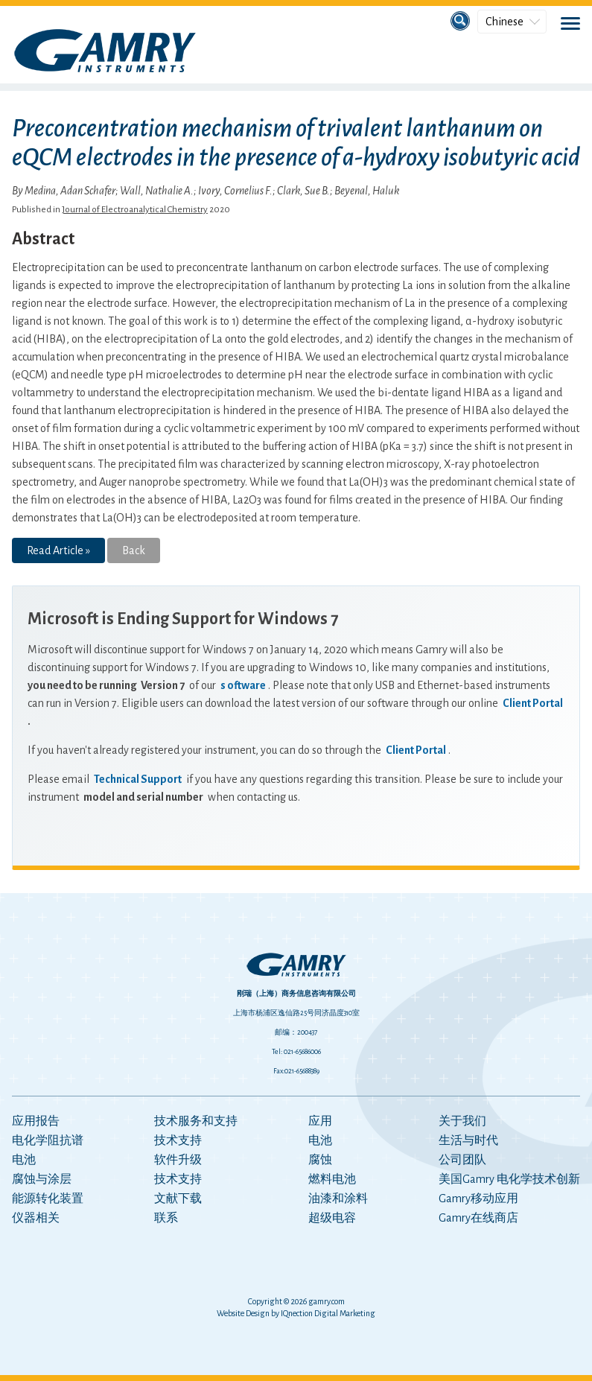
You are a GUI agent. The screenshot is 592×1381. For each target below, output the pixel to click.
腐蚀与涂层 (41, 1179)
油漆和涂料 (338, 1198)
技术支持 (178, 1140)
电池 (24, 1160)
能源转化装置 (47, 1198)
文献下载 (178, 1198)
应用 (320, 1121)
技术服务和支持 (196, 1121)
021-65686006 (302, 1051)
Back (133, 550)
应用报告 (36, 1121)
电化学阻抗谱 (47, 1140)
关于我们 (462, 1121)
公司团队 (462, 1160)
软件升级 (178, 1160)
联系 (166, 1218)
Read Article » (58, 550)
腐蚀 (320, 1160)
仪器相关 (36, 1218)
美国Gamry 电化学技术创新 (509, 1179)
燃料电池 (332, 1179)
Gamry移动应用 (478, 1198)
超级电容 (332, 1218)
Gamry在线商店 (478, 1218)
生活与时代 (468, 1140)
